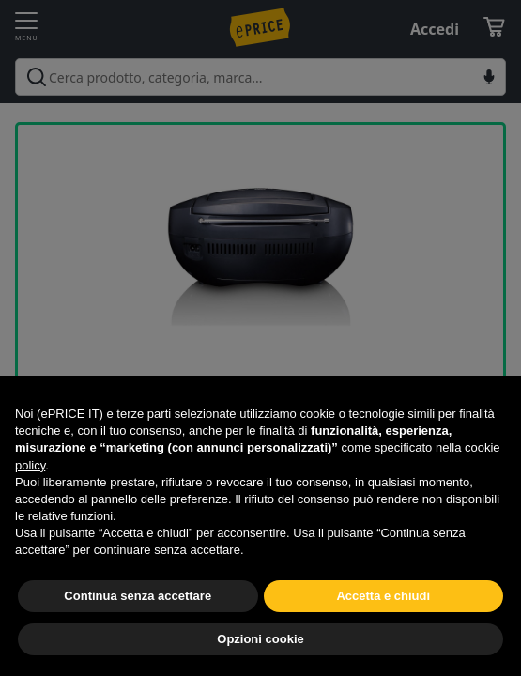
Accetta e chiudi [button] (383, 596)
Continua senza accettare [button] (137, 596)
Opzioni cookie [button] (260, 639)
